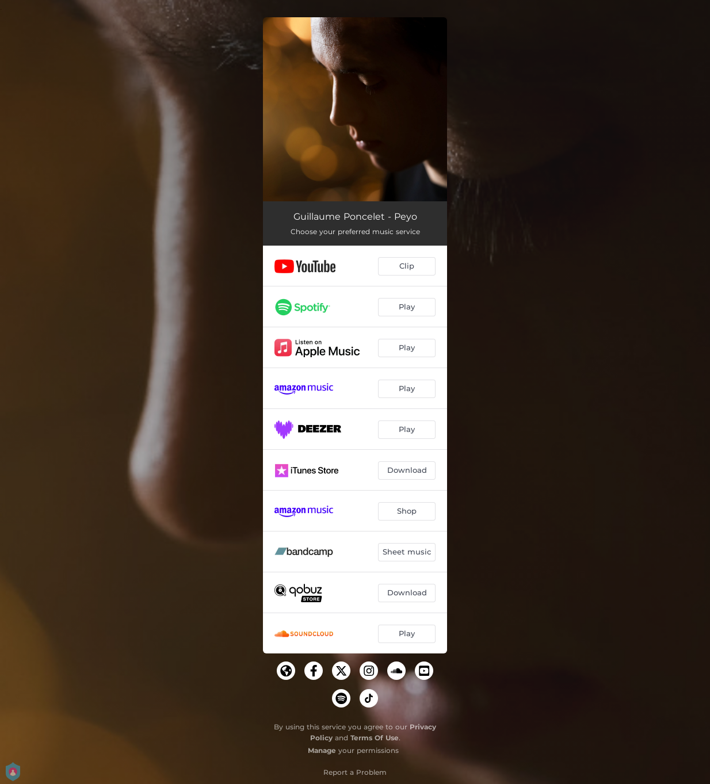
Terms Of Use (374, 737)
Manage (322, 750)
